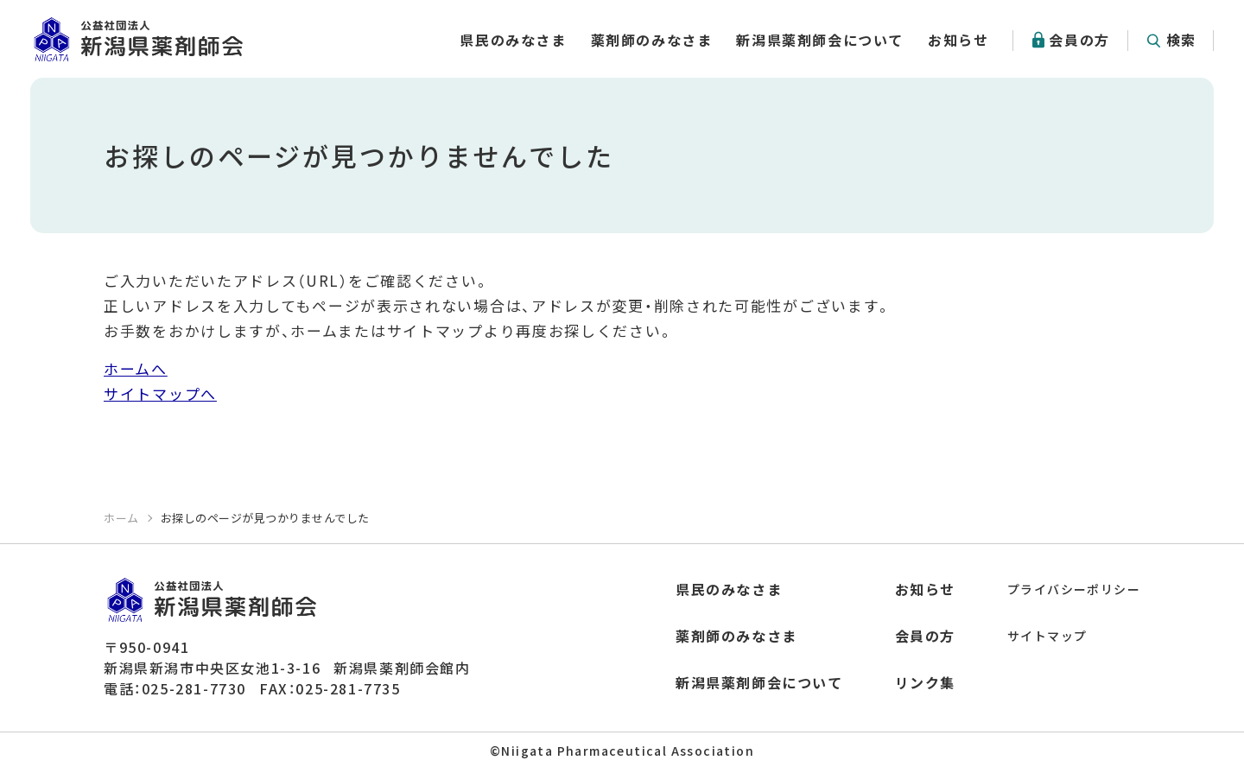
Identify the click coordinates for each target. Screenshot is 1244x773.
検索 (1181, 39)
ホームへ (136, 368)
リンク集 (925, 682)
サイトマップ (1047, 635)
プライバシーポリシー (1073, 589)
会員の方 (1079, 39)
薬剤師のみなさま (652, 39)
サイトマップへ (160, 393)
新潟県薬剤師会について (820, 39)
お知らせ (958, 39)
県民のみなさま (513, 39)
